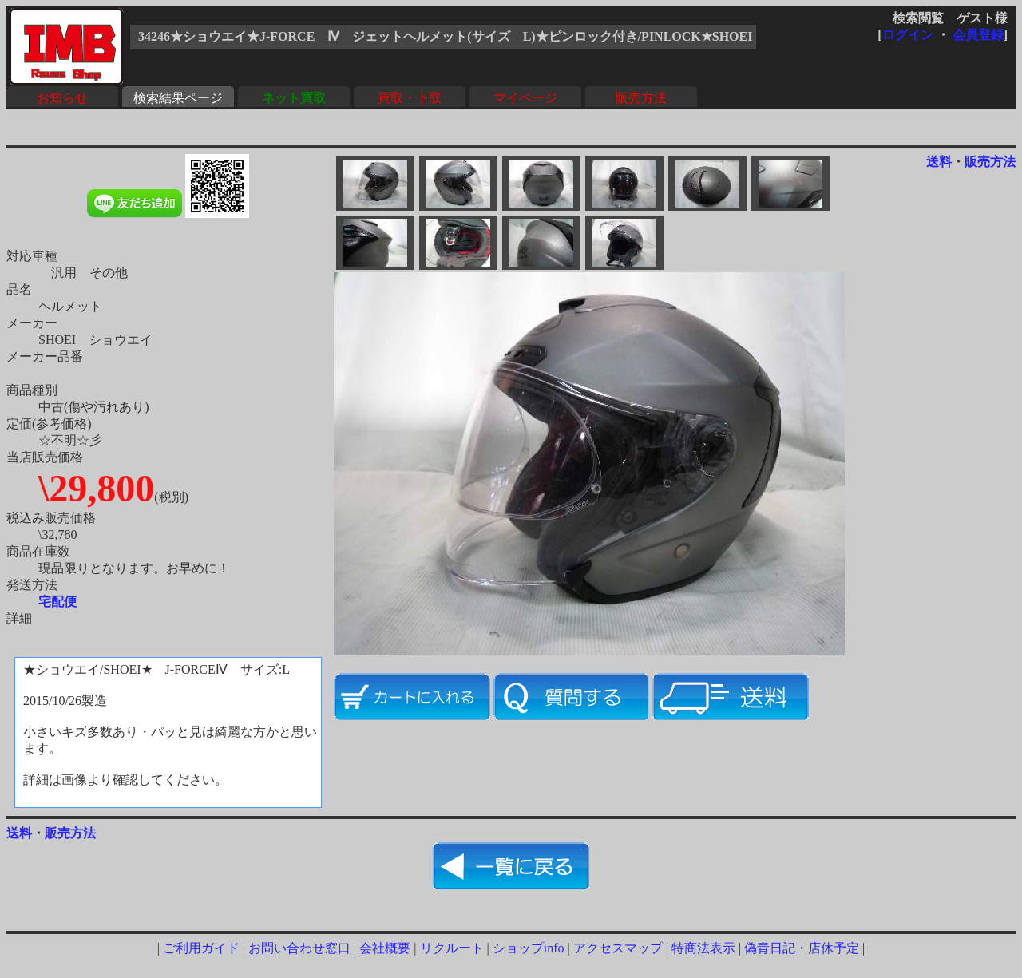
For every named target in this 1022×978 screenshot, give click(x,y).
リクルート (452, 948)
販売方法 (641, 98)
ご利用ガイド (201, 948)
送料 (939, 161)
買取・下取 (410, 98)
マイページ (525, 98)
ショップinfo (528, 948)
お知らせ (62, 98)
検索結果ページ (178, 98)
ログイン (907, 35)
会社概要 (384, 948)
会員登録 (978, 35)
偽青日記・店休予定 (801, 948)
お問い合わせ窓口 (299, 948)
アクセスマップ (618, 948)
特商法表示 (703, 948)
